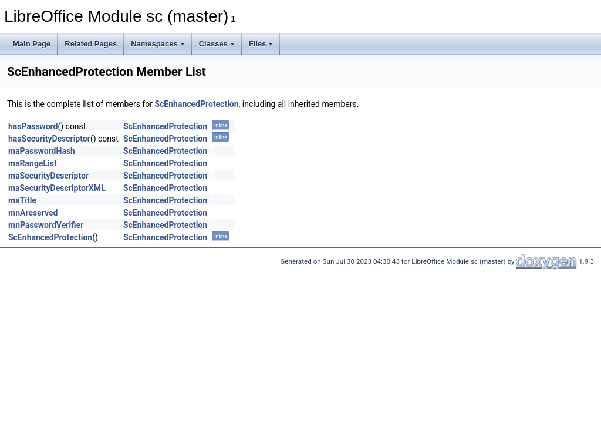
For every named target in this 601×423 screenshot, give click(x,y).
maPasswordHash (41, 151)
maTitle (22, 200)
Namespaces (158, 43)
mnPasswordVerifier (45, 225)
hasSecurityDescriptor (49, 138)
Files (261, 43)
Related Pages (91, 43)
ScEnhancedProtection (196, 104)
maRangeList (32, 163)
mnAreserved (33, 212)
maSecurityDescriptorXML (57, 188)
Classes (217, 43)
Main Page (31, 43)
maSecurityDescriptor (48, 175)
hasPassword (33, 126)
